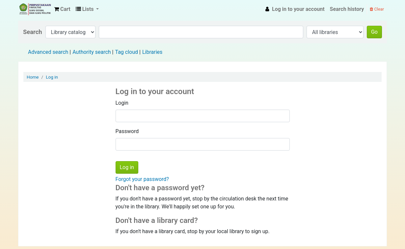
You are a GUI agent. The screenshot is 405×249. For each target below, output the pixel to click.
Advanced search (48, 52)
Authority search (91, 52)
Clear (377, 9)
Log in (52, 77)
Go (374, 32)
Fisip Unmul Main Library (34, 9)
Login (122, 103)
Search (32, 31)
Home (33, 77)
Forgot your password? (142, 179)
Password (127, 131)
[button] (62, 9)
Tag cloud (126, 52)
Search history (347, 9)
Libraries (152, 52)
